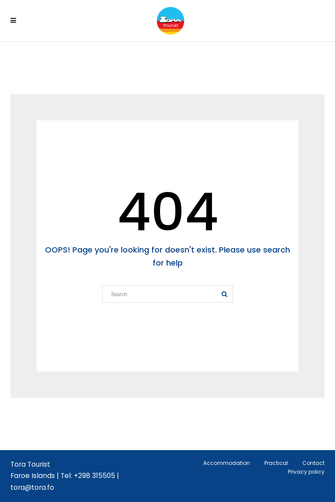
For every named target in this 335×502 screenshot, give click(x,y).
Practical (276, 463)
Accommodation (226, 463)
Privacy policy (306, 471)
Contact (313, 463)
